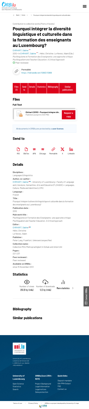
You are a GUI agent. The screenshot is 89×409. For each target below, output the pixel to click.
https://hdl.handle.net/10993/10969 (36, 72)
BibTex (26, 153)
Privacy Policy (33, 403)
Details (32, 86)
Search (17, 389)
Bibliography (53, 86)
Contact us (63, 389)
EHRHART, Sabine (22, 182)
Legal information (43, 386)
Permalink (53, 153)
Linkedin (71, 153)
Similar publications (67, 88)
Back (17, 15)
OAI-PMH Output (65, 383)
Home (23, 15)
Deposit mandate (66, 380)
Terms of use (17, 403)
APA (34, 153)
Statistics (41, 86)
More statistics (63, 288)
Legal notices (41, 389)
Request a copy (68, 114)
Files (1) (16, 88)
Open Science (19, 384)
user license (57, 128)
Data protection (42, 392)
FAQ (60, 386)
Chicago (42, 153)
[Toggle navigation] (85, 6)
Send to (24, 88)
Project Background (44, 384)
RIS (18, 153)
